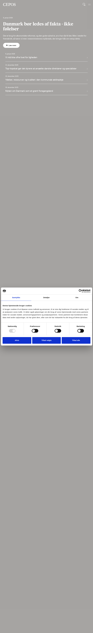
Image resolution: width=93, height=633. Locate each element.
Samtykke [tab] (16, 297)
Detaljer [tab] (46, 297)
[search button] (84, 4)
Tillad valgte (47, 340)
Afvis (17, 340)
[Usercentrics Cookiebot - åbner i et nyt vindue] (80, 291)
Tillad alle (76, 340)
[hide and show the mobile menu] (89, 4)
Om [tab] (76, 297)
